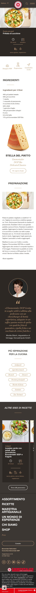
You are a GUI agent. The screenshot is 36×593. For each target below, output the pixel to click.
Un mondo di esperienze (12, 518)
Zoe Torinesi (18, 394)
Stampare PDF (7, 68)
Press (4, 535)
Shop (6, 529)
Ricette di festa (18, 384)
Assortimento (13, 499)
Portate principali (8, 31)
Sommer (18, 389)
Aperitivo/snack (18, 370)
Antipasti (18, 365)
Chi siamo (9, 524)
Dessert (25, 374)
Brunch (11, 374)
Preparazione (18, 68)
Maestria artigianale (11, 510)
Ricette (8, 504)
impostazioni (21, 577)
